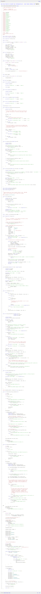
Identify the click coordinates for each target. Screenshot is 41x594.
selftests (31, 3)
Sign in (39, 1)
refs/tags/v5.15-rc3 (19, 3)
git (8, 3)
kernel (7, 3)
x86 (34, 3)
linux (1, 3)
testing (28, 3)
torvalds (11, 3)
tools (25, 3)
